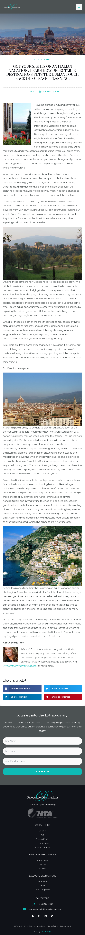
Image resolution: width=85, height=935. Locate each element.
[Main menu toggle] (79, 7)
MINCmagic (46, 931)
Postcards (42, 59)
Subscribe (42, 771)
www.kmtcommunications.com (20, 666)
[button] (22, 688)
